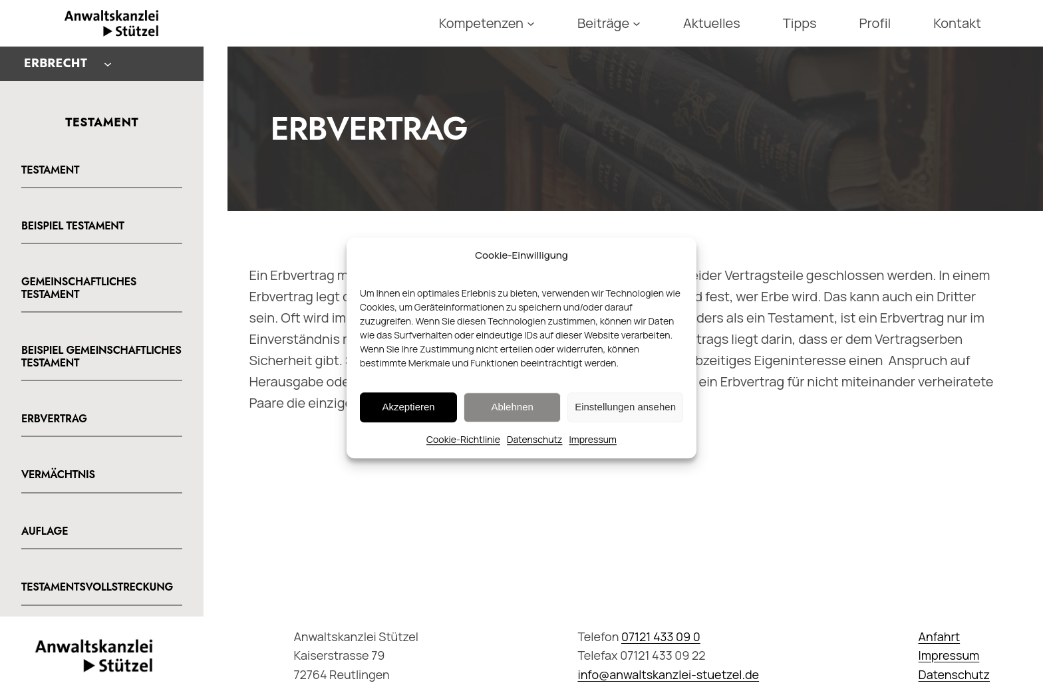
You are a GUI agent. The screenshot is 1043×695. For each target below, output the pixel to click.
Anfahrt (940, 636)
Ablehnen (512, 416)
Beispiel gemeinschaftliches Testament (101, 357)
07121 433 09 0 (660, 636)
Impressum (593, 448)
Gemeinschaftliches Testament (78, 288)
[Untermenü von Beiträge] (637, 23)
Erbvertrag (54, 419)
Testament (50, 170)
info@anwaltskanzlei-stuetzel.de (668, 674)
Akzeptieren (408, 416)
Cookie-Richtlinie (463, 448)
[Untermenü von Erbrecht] (108, 64)
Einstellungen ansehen (625, 416)
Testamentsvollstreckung (97, 587)
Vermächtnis (58, 475)
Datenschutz (535, 448)
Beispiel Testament (72, 226)
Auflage (44, 531)
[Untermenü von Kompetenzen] (531, 23)
